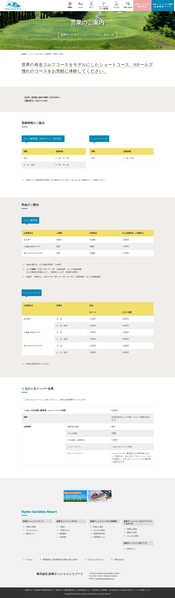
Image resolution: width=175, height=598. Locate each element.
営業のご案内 (31, 527)
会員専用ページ (99, 537)
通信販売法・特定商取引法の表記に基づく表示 (60, 559)
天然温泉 (63, 537)
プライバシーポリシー (95, 559)
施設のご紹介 (132, 532)
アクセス (116, 7)
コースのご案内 (99, 530)
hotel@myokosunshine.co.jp (104, 579)
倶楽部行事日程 (99, 533)
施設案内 (63, 533)
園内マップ (30, 533)
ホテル (142, 5)
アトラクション (32, 530)
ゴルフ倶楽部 (163, 5)
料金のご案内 (98, 527)
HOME (23, 54)
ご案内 (62, 527)
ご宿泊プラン (65, 530)
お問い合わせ (128, 7)
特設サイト (131, 549)
